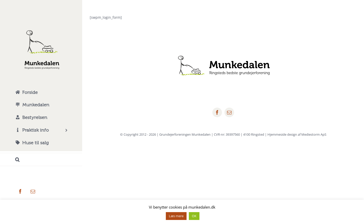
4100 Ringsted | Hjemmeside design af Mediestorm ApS (284, 134)
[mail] (229, 112)
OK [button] (194, 216)
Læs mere (176, 216)
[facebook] (217, 112)
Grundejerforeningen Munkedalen (185, 134)
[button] (41, 159)
